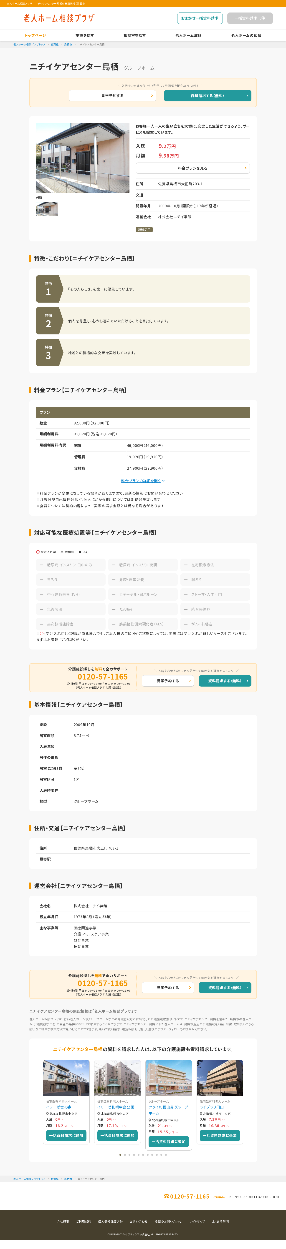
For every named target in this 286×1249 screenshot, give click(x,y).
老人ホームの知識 (246, 35)
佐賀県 (55, 44)
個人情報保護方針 (110, 1230)
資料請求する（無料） (208, 95)
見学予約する (112, 95)
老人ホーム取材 (188, 35)
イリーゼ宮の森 (59, 1107)
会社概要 (63, 1230)
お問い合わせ (139, 1230)
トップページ (35, 35)
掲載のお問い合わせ (168, 1230)
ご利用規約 (83, 1230)
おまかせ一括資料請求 (199, 18)
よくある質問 (220, 1230)
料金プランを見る (192, 168)
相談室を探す (135, 35)
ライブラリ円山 (212, 1107)
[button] (120, 1155)
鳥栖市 (68, 44)
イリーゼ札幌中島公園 (115, 1107)
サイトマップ (197, 1230)
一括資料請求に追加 (66, 1135)
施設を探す (85, 35)
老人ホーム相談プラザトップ (29, 44)
